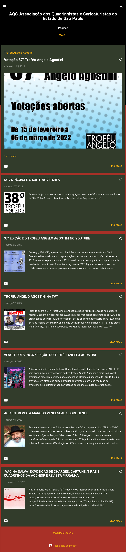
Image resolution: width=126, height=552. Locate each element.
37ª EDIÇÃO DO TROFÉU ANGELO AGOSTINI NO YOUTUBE (47, 239)
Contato (105, 35)
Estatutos (63, 35)
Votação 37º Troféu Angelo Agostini (33, 60)
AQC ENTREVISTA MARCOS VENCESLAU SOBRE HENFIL (46, 414)
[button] (120, 60)
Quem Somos (42, 35)
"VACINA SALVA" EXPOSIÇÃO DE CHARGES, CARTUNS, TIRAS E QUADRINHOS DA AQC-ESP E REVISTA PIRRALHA (51, 474)
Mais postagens (63, 533)
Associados (85, 35)
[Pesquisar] (121, 7)
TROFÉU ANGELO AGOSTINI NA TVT (31, 297)
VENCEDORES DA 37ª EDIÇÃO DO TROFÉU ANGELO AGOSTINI (50, 356)
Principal (21, 35)
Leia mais (116, 166)
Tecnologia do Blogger (63, 545)
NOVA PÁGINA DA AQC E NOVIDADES (32, 181)
